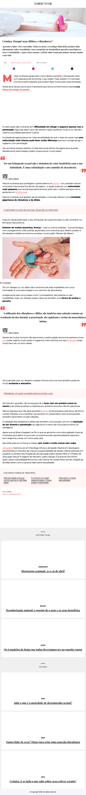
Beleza (43, 606)
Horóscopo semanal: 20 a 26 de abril (43, 571)
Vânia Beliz (7, 448)
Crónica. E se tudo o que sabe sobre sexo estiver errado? (43, 781)
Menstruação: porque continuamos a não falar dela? (15, 480)
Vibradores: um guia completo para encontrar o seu (28, 393)
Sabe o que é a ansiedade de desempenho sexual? (43, 702)
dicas (5, 494)
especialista (15, 494)
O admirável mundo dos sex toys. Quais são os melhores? (31, 210)
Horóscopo (43, 567)
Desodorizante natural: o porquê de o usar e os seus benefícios (43, 610)
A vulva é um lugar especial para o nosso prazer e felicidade (41, 480)
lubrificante (20, 192)
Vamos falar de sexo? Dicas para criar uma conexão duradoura (43, 742)
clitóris (56, 183)
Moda (43, 645)
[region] (43, 108)
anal (4, 340)
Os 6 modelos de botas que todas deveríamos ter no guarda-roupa (43, 649)
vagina (45, 411)
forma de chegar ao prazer (15, 89)
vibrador (73, 340)
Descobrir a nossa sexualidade (67, 479)
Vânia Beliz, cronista (21, 63)
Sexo (43, 698)
